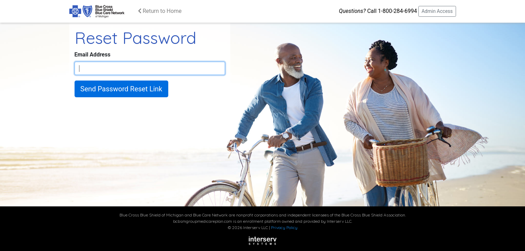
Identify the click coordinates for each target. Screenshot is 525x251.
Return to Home (160, 11)
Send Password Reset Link (121, 89)
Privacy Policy (284, 227)
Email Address (92, 54)
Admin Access (437, 11)
